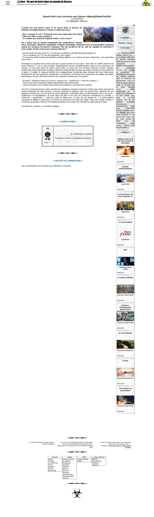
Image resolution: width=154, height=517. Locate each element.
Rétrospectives (68, 476)
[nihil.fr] (94, 459)
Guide (50, 459)
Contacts (51, 461)
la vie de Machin (125, 333)
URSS (79, 461)
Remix (130, 43)
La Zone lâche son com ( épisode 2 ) (125, 195)
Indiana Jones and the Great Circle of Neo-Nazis (125, 141)
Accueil (55, 457)
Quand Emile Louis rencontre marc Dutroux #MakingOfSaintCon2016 (77, 16)
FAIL (125, 250)
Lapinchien (74, 21)
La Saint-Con (53, 463)
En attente (66, 461)
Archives (66, 472)
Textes (69, 457)
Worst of (66, 470)
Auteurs (66, 478)
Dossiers (122, 43)
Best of (65, 469)
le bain (125, 361)
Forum (50, 465)
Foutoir (50, 469)
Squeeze (95, 465)
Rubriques (66, 463)
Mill (47, 128)
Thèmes (66, 467)
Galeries (51, 467)
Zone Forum (128, 295)
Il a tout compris (125, 222)
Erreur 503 (52, 470)
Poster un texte (68, 459)
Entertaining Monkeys (96, 462)
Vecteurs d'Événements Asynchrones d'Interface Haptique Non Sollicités (125, 308)
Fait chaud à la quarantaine (125, 389)
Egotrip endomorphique (125, 168)
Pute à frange (127, 268)
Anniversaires (68, 474)
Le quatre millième (125, 277)
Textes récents (82, 459)
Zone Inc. (84, 21)
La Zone (44, 1)
